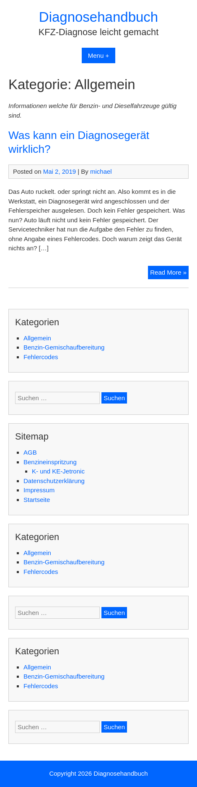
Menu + (98, 55)
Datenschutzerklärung (54, 480)
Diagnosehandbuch (98, 17)
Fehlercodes (40, 356)
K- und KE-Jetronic (58, 471)
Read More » (169, 273)
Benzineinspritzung (50, 462)
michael (101, 171)
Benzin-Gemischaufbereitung (63, 347)
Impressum (38, 490)
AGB (30, 452)
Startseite (36, 499)
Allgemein (37, 338)
